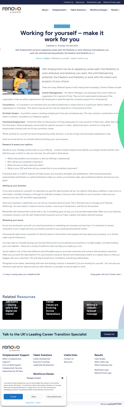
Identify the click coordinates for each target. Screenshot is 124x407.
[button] (62, 378)
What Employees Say (103, 365)
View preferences (54, 397)
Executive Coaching (41, 362)
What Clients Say (102, 362)
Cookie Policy (30, 402)
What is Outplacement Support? (11, 360)
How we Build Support (11, 365)
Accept (13, 397)
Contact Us (68, 2)
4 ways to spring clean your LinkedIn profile (22, 274)
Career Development (41, 359)
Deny (33, 397)
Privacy (38, 402)
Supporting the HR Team (12, 371)
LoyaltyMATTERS (114, 404)
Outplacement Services (12, 368)
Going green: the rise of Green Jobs (105, 274)
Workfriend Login (94, 2)
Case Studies (100, 359)
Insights (46, 58)
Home (38, 58)
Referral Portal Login (111, 2)
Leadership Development (43, 365)
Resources (80, 2)
